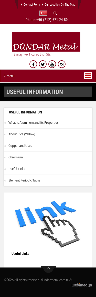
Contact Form (32, 4)
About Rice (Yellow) (21, 134)
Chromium (15, 157)
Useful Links (16, 169)
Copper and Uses (20, 146)
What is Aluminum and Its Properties (33, 122)
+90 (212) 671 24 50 (52, 20)
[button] (44, 13)
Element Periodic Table (24, 180)
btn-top (48, 269)
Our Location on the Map (60, 4)
